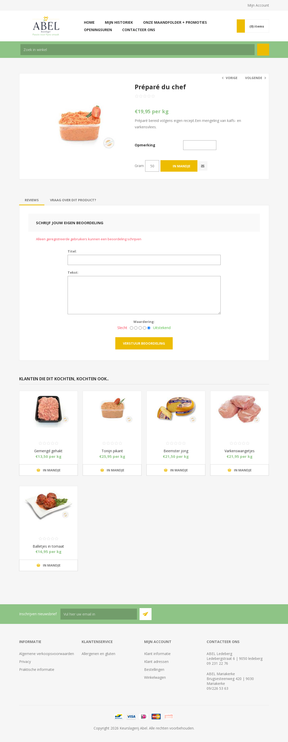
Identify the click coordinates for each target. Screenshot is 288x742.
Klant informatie (157, 653)
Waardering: (144, 321)
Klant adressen (156, 661)
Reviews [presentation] (32, 200)
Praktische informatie (36, 669)
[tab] (31, 200)
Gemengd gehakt (48, 450)
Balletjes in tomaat (48, 546)
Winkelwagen (155, 677)
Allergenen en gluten (98, 653)
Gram (139, 165)
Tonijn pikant (112, 450)
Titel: (72, 251)
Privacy (25, 661)
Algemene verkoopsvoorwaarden (46, 653)
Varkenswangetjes (239, 450)
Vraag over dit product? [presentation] (73, 200)
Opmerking (145, 145)
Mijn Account (258, 5)
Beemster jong (176, 450)
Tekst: (73, 272)
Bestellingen (154, 669)
